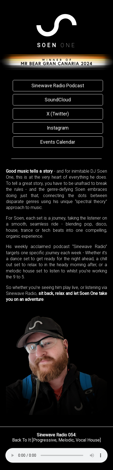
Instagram (58, 128)
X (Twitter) (57, 114)
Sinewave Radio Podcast (57, 85)
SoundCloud (58, 99)
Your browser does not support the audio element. (56, 455)
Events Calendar (57, 142)
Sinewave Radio (21, 293)
